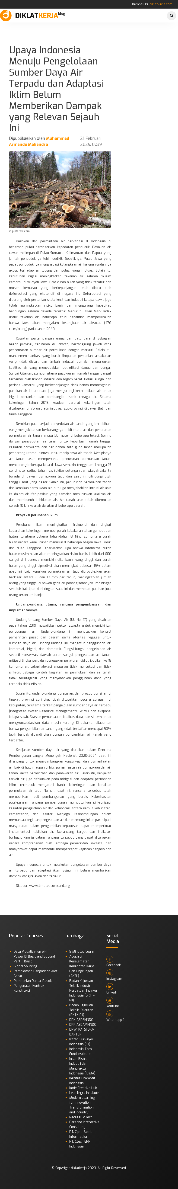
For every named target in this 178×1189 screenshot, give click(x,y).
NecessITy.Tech (80, 1117)
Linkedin (112, 989)
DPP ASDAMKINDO (82, 1024)
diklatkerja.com (160, 4)
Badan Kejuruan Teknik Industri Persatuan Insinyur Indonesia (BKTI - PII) (83, 991)
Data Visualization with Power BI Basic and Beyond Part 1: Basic (34, 956)
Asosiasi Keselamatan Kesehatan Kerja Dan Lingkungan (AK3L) (81, 966)
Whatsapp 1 (115, 1016)
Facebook (113, 961)
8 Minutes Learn (81, 951)
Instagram (114, 975)
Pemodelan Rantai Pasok (33, 981)
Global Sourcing (25, 966)
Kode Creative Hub (83, 1088)
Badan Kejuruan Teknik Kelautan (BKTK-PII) (81, 1010)
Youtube (112, 1002)
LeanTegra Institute (84, 1093)
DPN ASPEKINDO (81, 1020)
